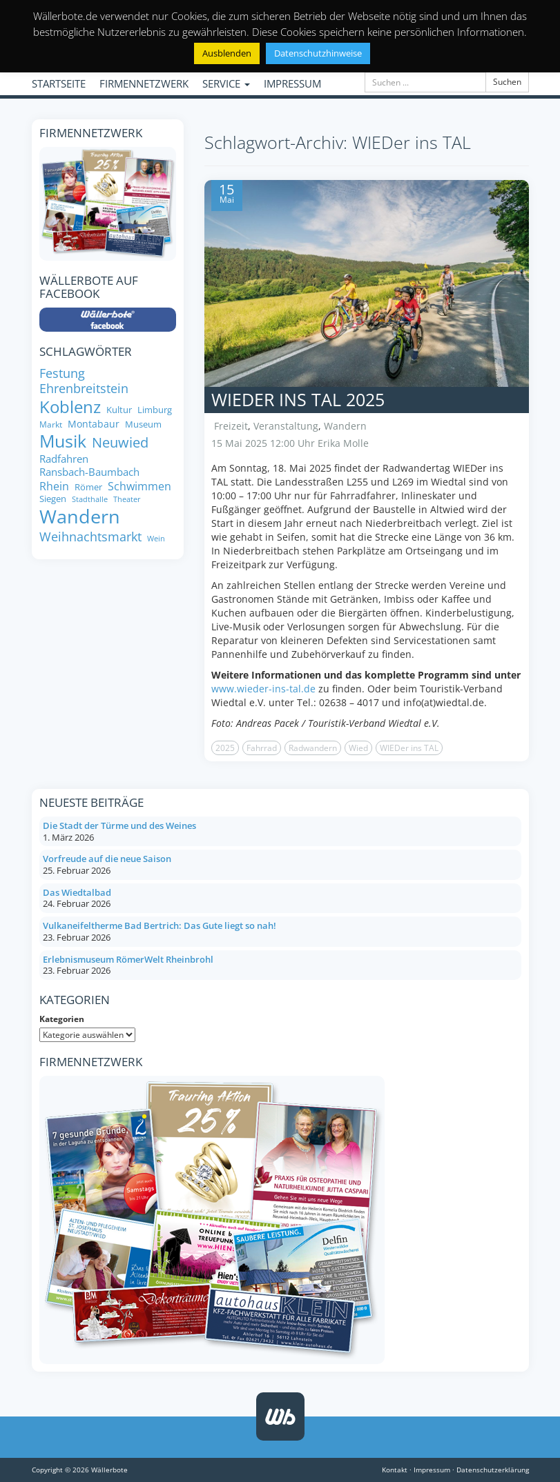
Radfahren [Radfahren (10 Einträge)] (63, 458)
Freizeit (231, 425)
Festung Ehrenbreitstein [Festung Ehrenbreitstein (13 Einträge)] (83, 381)
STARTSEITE (59, 83)
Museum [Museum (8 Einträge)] (143, 424)
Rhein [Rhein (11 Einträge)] (54, 486)
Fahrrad (262, 748)
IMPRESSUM (292, 83)
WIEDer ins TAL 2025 (298, 399)
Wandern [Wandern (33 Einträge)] (79, 516)
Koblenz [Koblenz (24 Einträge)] (70, 407)
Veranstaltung (285, 425)
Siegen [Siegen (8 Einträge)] (52, 499)
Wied (358, 748)
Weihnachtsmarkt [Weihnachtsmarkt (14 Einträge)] (90, 536)
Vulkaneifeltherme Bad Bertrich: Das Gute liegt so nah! (159, 925)
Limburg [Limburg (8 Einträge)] (154, 410)
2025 (225, 748)
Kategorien (61, 1019)
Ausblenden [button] (226, 53)
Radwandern (313, 748)
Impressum (432, 1469)
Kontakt (394, 1469)
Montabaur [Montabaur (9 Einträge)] (93, 424)
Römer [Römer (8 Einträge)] (88, 487)
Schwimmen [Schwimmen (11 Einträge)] (139, 486)
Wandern (345, 425)
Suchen (507, 82)
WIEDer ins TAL (409, 748)
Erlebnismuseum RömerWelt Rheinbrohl (128, 959)
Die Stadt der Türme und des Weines (119, 825)
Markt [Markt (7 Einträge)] (50, 424)
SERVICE (226, 83)
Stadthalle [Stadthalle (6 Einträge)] (90, 499)
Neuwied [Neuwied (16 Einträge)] (120, 442)
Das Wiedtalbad (77, 892)
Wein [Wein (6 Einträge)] (156, 538)
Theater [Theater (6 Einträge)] (127, 499)
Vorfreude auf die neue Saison (107, 858)
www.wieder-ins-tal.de (263, 688)
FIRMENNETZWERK (144, 83)
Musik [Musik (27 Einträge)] (62, 441)
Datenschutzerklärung (492, 1469)
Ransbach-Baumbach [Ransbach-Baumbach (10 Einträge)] (89, 472)
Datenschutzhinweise (318, 53)
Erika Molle (343, 443)
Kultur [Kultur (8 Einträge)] (119, 410)
